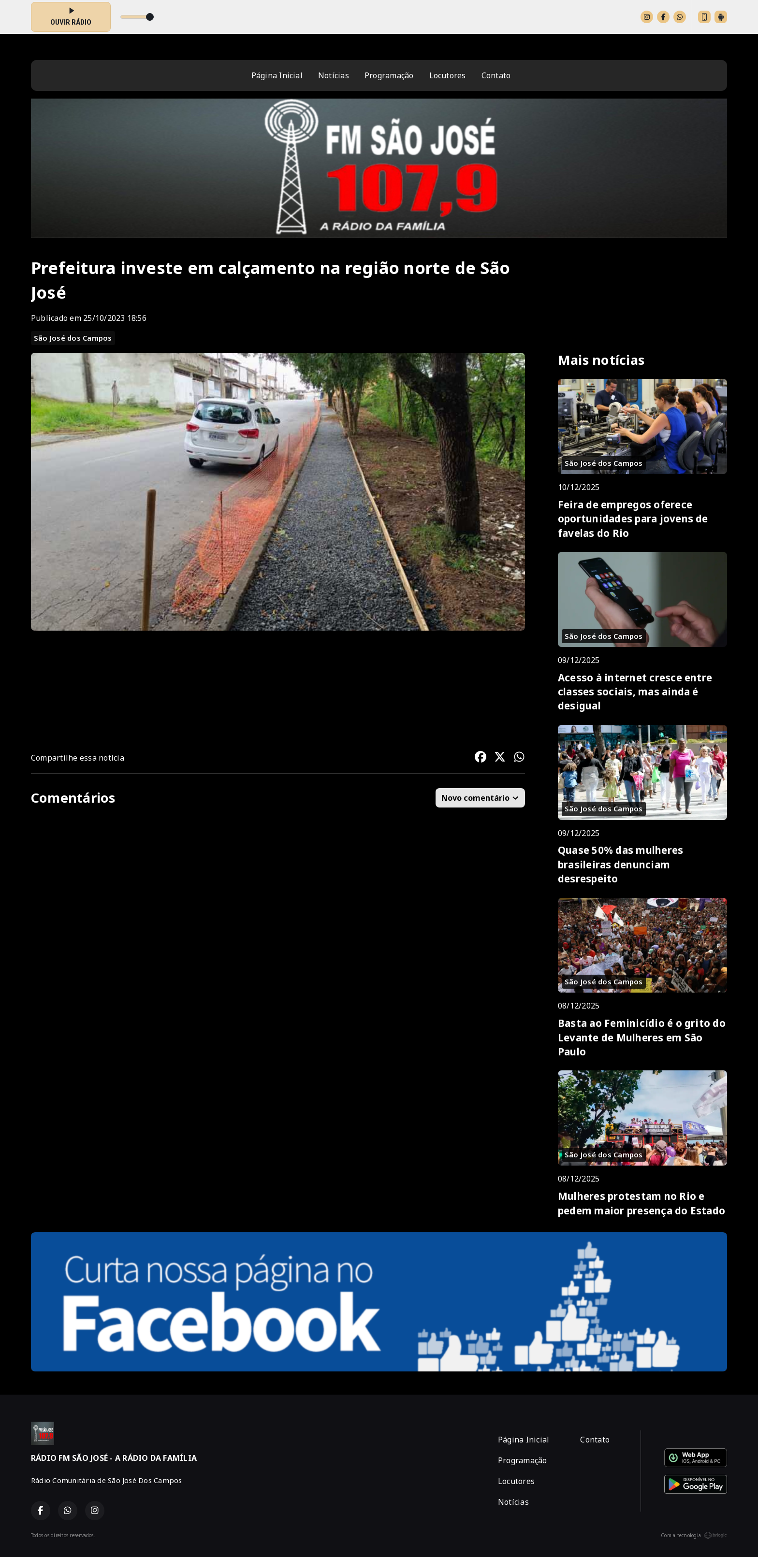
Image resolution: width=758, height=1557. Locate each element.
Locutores (447, 75)
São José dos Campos (73, 338)
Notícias (333, 75)
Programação (389, 75)
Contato (496, 75)
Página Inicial (277, 75)
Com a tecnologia (694, 1535)
